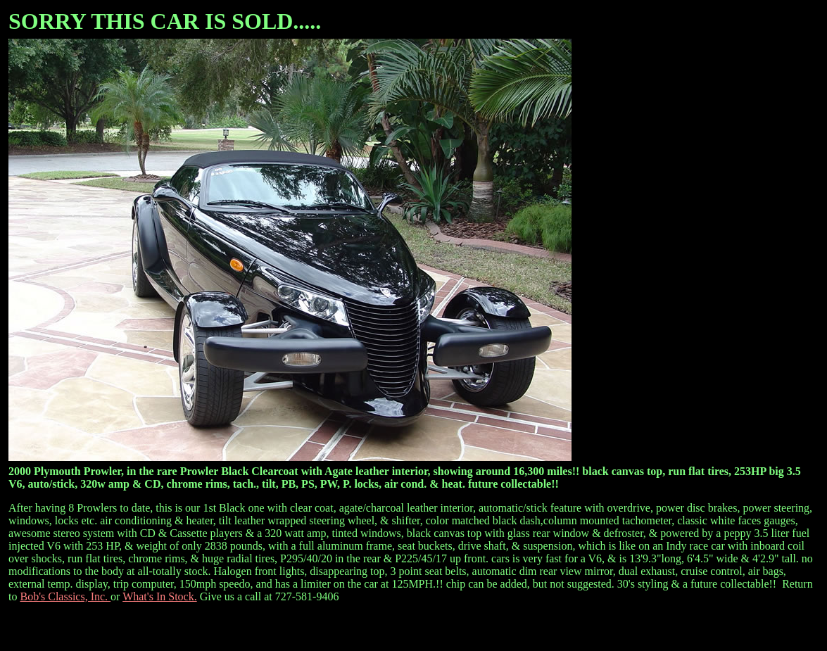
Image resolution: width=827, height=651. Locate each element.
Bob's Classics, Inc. (65, 596)
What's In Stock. (159, 596)
